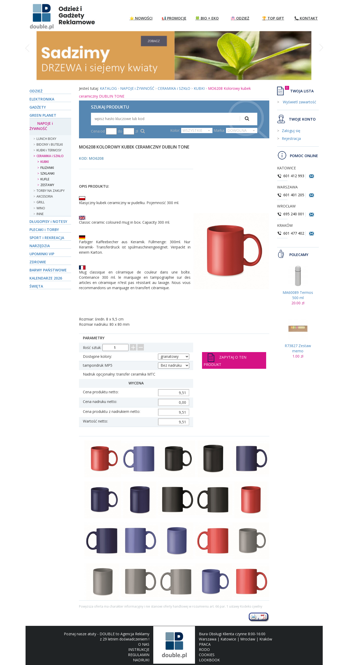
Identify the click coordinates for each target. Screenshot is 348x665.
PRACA (205, 644)
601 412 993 (290, 175)
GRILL (40, 202)
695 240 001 (291, 213)
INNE (40, 214)
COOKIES (207, 654)
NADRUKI (141, 659)
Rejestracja (291, 138)
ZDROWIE (37, 261)
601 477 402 (291, 233)
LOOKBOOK (209, 659)
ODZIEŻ (35, 90)
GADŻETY (37, 107)
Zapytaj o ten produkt (225, 360)
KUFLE (44, 179)
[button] (28, 58)
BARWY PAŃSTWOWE (48, 270)
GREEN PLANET (42, 115)
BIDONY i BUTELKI (49, 144)
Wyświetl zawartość (299, 101)
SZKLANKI (47, 173)
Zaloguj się (291, 130)
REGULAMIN (138, 654)
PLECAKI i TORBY (44, 229)
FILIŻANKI (47, 167)
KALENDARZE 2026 (45, 278)
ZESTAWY (47, 185)
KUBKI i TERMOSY (49, 150)
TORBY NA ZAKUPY (50, 190)
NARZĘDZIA (39, 245)
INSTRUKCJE (138, 649)
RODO (204, 649)
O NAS (143, 644)
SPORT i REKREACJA (46, 237)
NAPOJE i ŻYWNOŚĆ (41, 126)
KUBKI (44, 161)
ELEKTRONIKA (41, 99)
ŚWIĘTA (36, 286)
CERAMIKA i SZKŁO (50, 156)
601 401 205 (290, 194)
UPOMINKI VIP (41, 253)
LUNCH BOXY (46, 138)
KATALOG (108, 88)
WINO (40, 208)
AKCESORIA (44, 196)
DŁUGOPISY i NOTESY (48, 221)
